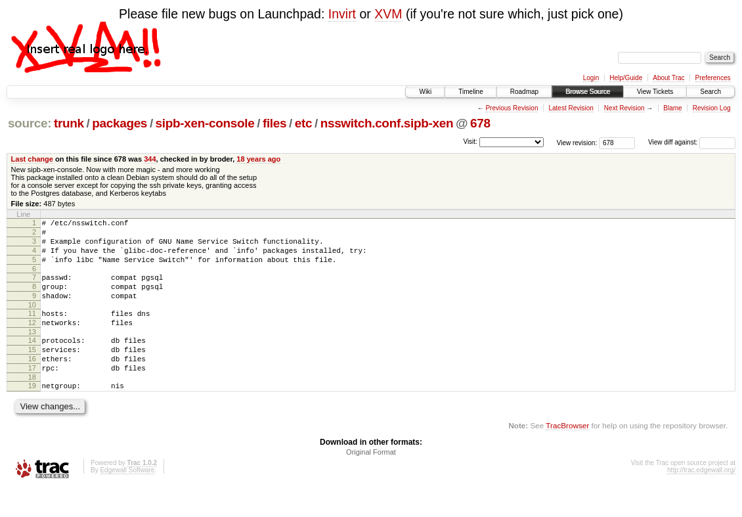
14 (32, 360)
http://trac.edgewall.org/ (701, 499)
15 (32, 371)
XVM (388, 14)
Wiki (425, 91)
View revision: (577, 142)
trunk (69, 123)
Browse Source (587, 91)
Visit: (470, 141)
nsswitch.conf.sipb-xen (387, 123)
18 (32, 405)
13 (32, 351)
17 (32, 393)
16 (32, 382)
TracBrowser (567, 455)
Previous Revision (511, 108)
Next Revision (624, 108)
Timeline (470, 91)
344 (150, 159)
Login (591, 77)
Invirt (342, 14)
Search (710, 91)
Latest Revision (570, 108)
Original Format (371, 481)
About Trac (668, 77)
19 (32, 413)
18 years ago (258, 159)
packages (119, 123)
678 (480, 123)
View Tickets (655, 91)
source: (29, 123)
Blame (672, 108)
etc (303, 123)
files (274, 123)
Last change (32, 159)
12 (32, 340)
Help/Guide (625, 77)
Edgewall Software (127, 499)
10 (32, 321)
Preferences (713, 77)
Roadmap (524, 91)
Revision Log (712, 108)
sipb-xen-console (205, 123)
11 (32, 329)
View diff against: (691, 142)
